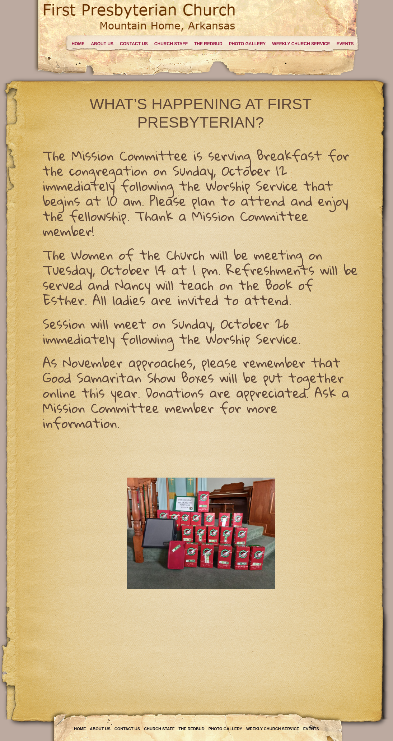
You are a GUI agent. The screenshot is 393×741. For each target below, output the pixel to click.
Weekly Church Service (301, 43)
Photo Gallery (247, 43)
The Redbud (208, 43)
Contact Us (134, 43)
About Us (102, 43)
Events (345, 43)
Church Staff (171, 43)
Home (77, 43)
